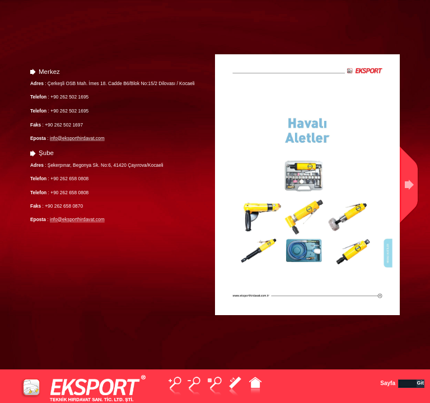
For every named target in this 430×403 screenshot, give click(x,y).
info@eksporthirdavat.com (77, 138)
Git (420, 383)
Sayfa (387, 383)
